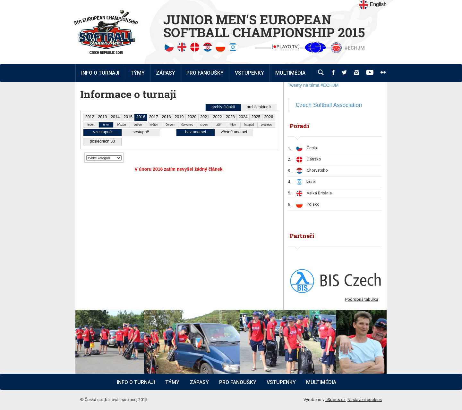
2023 (230, 117)
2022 (217, 117)
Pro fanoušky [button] (205, 73)
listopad (249, 124)
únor (106, 124)
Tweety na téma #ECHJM (313, 85)
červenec (187, 124)
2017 (153, 117)
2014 (115, 117)
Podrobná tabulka (361, 299)
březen (121, 124)
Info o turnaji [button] (100, 73)
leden (91, 124)
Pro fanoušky (237, 382)
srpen (204, 124)
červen (170, 124)
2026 (268, 117)
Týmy (138, 73)
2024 (243, 117)
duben (138, 124)
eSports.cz (335, 399)
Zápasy (199, 382)
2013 (102, 117)
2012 (89, 117)
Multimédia (321, 382)
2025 (255, 117)
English (373, 5)
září (219, 124)
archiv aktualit (259, 107)
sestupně (141, 132)
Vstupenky (281, 382)
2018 (166, 117)
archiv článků (223, 107)
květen (154, 124)
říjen (233, 124)
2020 (191, 117)
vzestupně (102, 132)
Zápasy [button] (165, 73)
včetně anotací (234, 132)
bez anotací (195, 132)
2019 (179, 117)
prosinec (266, 124)
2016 (140, 117)
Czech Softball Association (329, 105)
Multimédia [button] (290, 73)
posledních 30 (102, 141)
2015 (128, 117)
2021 (204, 117)
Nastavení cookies (364, 399)
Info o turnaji (136, 382)
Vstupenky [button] (249, 73)
